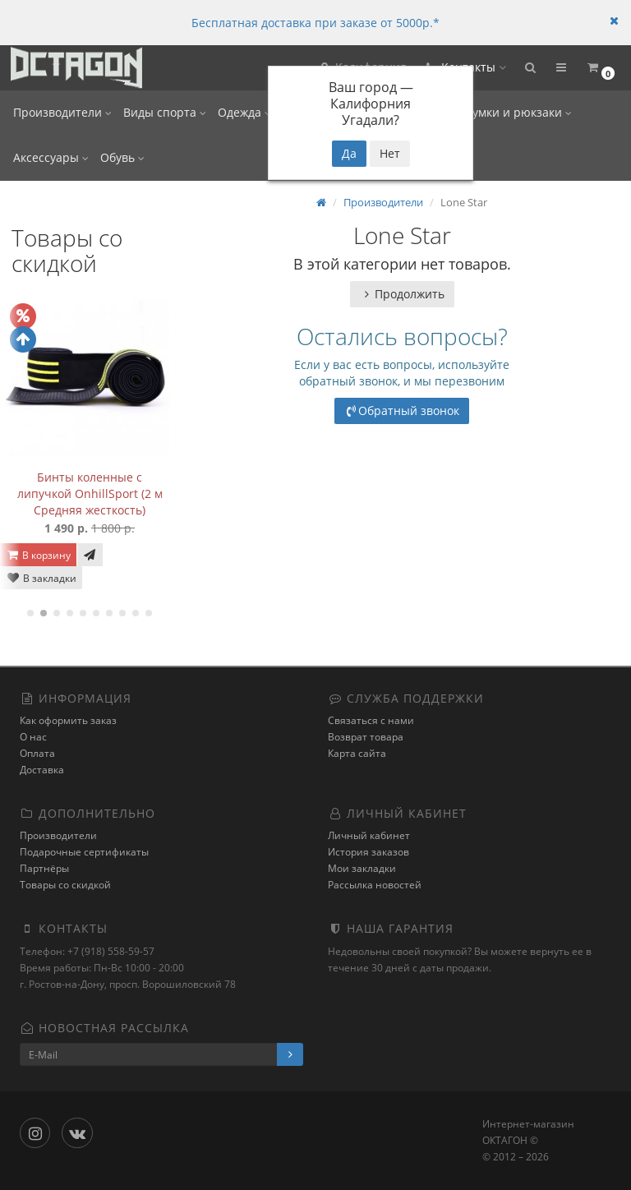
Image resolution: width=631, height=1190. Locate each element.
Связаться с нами (371, 720)
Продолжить (402, 294)
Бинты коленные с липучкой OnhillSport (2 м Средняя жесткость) (90, 493)
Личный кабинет (369, 835)
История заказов (368, 852)
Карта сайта (357, 753)
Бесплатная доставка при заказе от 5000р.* (315, 22)
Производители (62, 112)
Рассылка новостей (374, 885)
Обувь (122, 157)
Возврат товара (365, 737)
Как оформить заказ (68, 720)
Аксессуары (51, 157)
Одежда (244, 112)
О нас (33, 737)
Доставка (42, 770)
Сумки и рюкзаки (518, 112)
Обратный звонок (402, 410)
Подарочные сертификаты (84, 852)
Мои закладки (362, 868)
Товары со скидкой (65, 885)
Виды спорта (164, 112)
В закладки (41, 578)
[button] (530, 67)
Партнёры (44, 868)
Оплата (37, 753)
